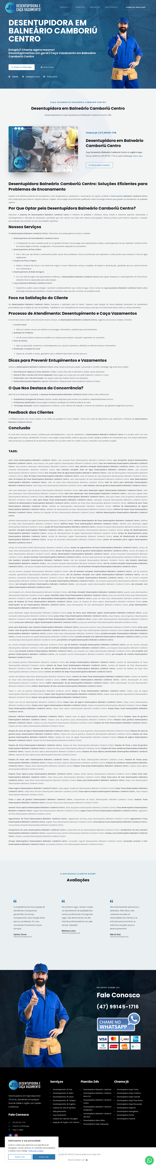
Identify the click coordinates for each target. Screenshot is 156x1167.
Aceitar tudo (44, 1157)
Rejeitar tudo (20, 1157)
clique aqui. (138, 156)
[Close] (56, 1137)
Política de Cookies (35, 1151)
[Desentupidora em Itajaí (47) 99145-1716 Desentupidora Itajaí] (23, 7)
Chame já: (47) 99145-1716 (101, 132)
